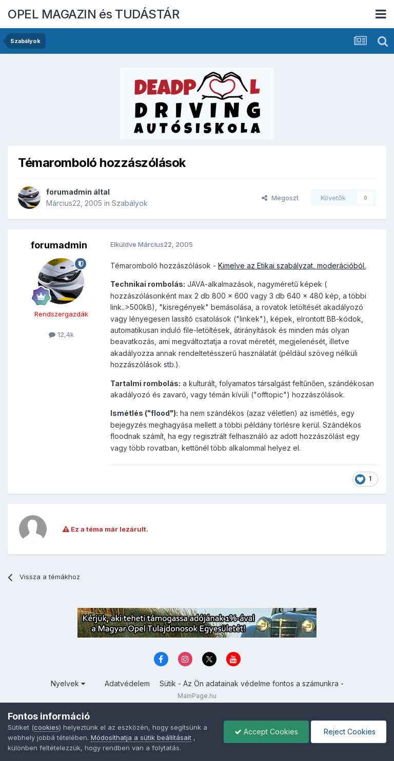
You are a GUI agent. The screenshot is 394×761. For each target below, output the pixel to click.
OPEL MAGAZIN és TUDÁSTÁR (93, 14)
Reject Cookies (349, 731)
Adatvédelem (127, 683)
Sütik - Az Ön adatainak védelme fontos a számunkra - (252, 683)
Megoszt (280, 198)
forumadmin (69, 191)
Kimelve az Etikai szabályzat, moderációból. (292, 265)
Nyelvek (68, 683)
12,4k (61, 334)
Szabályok (130, 203)
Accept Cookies (266, 731)
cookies (46, 727)
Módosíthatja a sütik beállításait (141, 737)
